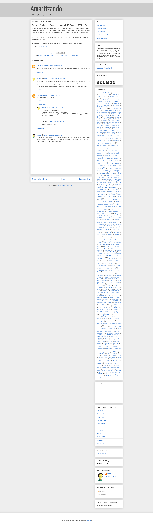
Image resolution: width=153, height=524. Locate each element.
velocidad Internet (102, 358)
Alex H (39, 65)
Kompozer (107, 250)
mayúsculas (116, 268)
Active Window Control (104, 94)
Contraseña (107, 155)
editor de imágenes (108, 179)
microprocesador (115, 277)
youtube (108, 375)
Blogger (113, 123)
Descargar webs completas (111, 170)
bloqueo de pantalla (104, 125)
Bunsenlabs (107, 133)
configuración (109, 152)
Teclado (109, 341)
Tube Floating (100, 352)
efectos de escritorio (104, 180)
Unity (119, 355)
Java (104, 242)
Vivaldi (107, 362)
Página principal (102, 28)
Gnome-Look (101, 437)
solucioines (99, 338)
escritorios (110, 191)
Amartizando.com (102, 25)
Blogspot (119, 123)
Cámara (117, 135)
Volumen (99, 363)
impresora (116, 236)
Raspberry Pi (117, 318)
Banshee (99, 122)
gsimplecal (101, 227)
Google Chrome (114, 216)
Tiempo (117, 345)
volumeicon (116, 362)
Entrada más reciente (39, 179)
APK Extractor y (115, 106)
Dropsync (99, 179)
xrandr (119, 374)
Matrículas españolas (104, 268)
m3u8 (117, 262)
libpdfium (100, 255)
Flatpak (100, 199)
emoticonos (101, 184)
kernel (112, 248)
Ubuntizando (100, 414)
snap (117, 336)
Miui (117, 279)
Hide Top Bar (115, 231)
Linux (99, 258)
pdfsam (102, 304)
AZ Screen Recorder (114, 120)
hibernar (108, 231)
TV (107, 352)
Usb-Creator (112, 357)
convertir (119, 157)
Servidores (99, 331)
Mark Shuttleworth (111, 267)
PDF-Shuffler (118, 302)
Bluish (113, 127)
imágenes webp (108, 236)
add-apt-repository (114, 96)
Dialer (105, 172)
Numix (98, 294)
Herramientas (100, 231)
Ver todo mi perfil (110, 476)
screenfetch (112, 328)
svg (118, 338)
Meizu (112, 272)
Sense (107, 330)
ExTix (108, 194)
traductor (108, 348)
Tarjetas (99, 341)
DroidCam (109, 177)
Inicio (63, 179)
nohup (98, 290)
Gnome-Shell (100, 211)
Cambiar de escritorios (103, 137)
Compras (116, 147)
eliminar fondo (111, 182)
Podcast (116, 309)
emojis (119, 182)
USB (106, 357)
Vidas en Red (101, 424)
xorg (114, 374)
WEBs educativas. (102, 38)
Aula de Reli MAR (102, 454)
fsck (105, 203)
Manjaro (119, 263)
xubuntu (101, 375)
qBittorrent (106, 316)
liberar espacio (117, 253)
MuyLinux (100, 440)
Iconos (110, 234)
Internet (119, 241)
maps (119, 265)
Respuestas (42, 104)
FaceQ (100, 196)
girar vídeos (109, 208)
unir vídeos (113, 355)
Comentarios (102, 495)
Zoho (117, 375)
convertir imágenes (103, 158)
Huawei (109, 232)
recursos (101, 320)
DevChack (99, 172)
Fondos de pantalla (102, 201)
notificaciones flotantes (102, 292)
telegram (99, 343)
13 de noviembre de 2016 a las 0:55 (51, 65)
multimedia (118, 284)
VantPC (119, 357)
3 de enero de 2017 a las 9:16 (57, 107)
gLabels (117, 208)
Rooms (62, 55)
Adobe (98, 98)
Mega (98, 272)
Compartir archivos (114, 145)
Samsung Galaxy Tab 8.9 (72, 55)
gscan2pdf (118, 226)
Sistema (99, 335)
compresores (100, 148)
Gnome (105, 209)
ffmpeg (100, 198)
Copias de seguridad (113, 160)
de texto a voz (110, 167)
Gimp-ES (99, 433)
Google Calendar (101, 215)
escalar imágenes (101, 191)
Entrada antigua (84, 179)
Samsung (105, 326)
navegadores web (112, 287)
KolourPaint (99, 250)
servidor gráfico (115, 330)
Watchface (116, 363)
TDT (104, 341)
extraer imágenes (116, 194)
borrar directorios (106, 128)
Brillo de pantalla (101, 132)
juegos (119, 242)
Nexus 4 (117, 289)
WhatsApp (105, 367)
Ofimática (118, 294)
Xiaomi (108, 374)
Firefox (110, 198)
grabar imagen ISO (114, 222)
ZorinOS (99, 377)
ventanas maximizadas (115, 358)
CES (120, 138)
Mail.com (99, 263)
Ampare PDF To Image (104, 101)
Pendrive (114, 304)
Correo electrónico (113, 162)
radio (111, 318)
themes (99, 345)
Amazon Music (117, 99)
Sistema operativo (112, 335)
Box (118, 130)
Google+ (117, 219)
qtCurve (99, 318)
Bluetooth (106, 127)
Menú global (108, 275)
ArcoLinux (116, 117)
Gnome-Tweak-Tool (113, 211)
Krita (113, 250)
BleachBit (106, 123)
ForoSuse (100, 430)
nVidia (103, 294)
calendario (109, 135)
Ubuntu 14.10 (111, 353)
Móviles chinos (101, 284)
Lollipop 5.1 (111, 260)
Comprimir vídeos (113, 150)
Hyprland (116, 232)
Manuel (39, 78)
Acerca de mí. (101, 31)
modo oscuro (112, 280)
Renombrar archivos (102, 323)
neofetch (99, 289)
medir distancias (115, 270)
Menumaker (118, 275)
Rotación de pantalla (109, 325)
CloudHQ (100, 143)
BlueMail (99, 127)
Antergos (116, 103)
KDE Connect (107, 246)
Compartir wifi (100, 147)
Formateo (111, 201)
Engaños (101, 186)
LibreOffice (108, 256)
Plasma (114, 308)
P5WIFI (57, 55)
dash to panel (107, 165)
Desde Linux (100, 443)
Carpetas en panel (101, 138)
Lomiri (117, 260)
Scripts (119, 328)
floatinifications (107, 199)
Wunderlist (114, 372)
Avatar (98, 120)
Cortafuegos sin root (102, 163)
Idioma (117, 234)
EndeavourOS (117, 184)
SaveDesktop (104, 328)
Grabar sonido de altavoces (114, 224)
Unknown (40, 95)
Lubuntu (107, 262)
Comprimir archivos (112, 148)
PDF (109, 302)
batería (105, 122)
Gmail (98, 209)
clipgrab (119, 142)
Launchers (108, 253)
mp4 (108, 284)
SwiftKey (99, 339)
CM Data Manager (109, 143)
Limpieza (117, 255)
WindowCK (110, 370)
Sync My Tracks (115, 339)
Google (117, 214)
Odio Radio (110, 294)
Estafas (114, 193)
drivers (103, 177)
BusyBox (116, 133)
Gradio (100, 226)
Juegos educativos (104, 244)
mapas (113, 265)
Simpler (117, 331)
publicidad (99, 316)
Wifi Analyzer (111, 369)
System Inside (101, 417)
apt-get (100, 115)
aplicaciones (101, 108)
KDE (98, 246)
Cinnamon (116, 140)
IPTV (100, 242)
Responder (40, 72)
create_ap (99, 165)
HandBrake (99, 229)
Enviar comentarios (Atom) (65, 185)
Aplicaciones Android (111, 110)
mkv (98, 280)
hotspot (98, 232)
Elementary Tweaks (101, 182)
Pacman (107, 299)
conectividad (100, 152)
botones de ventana (109, 130)
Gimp (98, 206)
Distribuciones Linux (106, 174)
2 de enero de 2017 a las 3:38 (51, 95)
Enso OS (116, 186)
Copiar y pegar (100, 160)
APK (107, 106)
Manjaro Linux (103, 265)
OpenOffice (109, 295)
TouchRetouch (100, 348)
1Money (99, 93)
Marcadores (101, 267)
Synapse (106, 339)
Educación (118, 179)
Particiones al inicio (101, 302)
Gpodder (105, 221)
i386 (98, 234)
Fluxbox (115, 199)
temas (107, 343)
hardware (107, 229)
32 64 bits (106, 93)
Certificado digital (112, 138)
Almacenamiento (116, 98)
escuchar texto (106, 193)
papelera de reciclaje (103, 300)
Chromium (108, 140)
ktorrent (100, 251)
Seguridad (100, 330)
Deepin (111, 168)
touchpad (116, 346)
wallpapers (108, 363)
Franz (117, 201)
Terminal (115, 343)
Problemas (117, 313)
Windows (118, 370)
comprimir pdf (100, 150)
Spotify (106, 338)
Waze (105, 365)
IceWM (103, 234)
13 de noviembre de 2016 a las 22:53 (55, 78)
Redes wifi (110, 320)
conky (117, 152)
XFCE (100, 374)
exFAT (119, 193)
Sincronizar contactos (113, 333)
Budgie (113, 132)
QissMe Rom (115, 316)
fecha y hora (112, 196)
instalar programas (109, 241)
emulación (109, 184)
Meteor (106, 277)
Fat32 (105, 196)
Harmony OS (116, 229)
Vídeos (115, 360)
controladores (111, 157)
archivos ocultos (108, 117)
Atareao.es (100, 410)
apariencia (100, 106)
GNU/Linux (102, 213)
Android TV (108, 103)
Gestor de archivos (103, 204)
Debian (103, 168)
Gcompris (110, 203)
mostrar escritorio (107, 282)
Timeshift (99, 346)
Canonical (115, 137)
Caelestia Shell (100, 135)
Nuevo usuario (115, 292)
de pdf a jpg (101, 167)
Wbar (110, 365)
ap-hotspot (116, 105)
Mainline (113, 263)
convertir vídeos (115, 158)
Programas (105, 315)
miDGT (105, 278)
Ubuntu (114, 352)
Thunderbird (108, 345)
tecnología (116, 341)
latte (120, 251)
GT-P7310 (46, 55)
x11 (120, 372)
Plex (108, 309)
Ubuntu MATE (105, 355)
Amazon (109, 99)
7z (112, 93)
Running (99, 326)
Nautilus (101, 287)
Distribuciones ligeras (115, 172)
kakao (112, 244)
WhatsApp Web (115, 367)
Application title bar (116, 113)
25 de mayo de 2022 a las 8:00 (53, 135)
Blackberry (99, 123)
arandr (113, 115)
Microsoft (99, 279)
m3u (113, 262)
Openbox (101, 295)
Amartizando (46, 9)
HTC (104, 232)
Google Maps (110, 217)
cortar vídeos (115, 163)
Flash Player (118, 198)
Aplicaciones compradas (103, 112)
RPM (118, 325)
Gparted (99, 221)
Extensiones (101, 194)
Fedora (119, 196)
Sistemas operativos (102, 336)
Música (100, 285)
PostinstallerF (100, 313)
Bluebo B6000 (115, 125)
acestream (118, 93)
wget (98, 367)
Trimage (117, 350)
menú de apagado (109, 273)
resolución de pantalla (115, 323)
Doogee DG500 (115, 175)
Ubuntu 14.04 (101, 353)
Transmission (109, 350)
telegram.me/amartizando (104, 68)
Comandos (105, 145)
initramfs (117, 239)
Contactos (99, 155)
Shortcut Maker (109, 331)
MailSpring (105, 263)
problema (109, 313)
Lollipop (52, 55)
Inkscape (99, 241)
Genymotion (118, 203)
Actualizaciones (101, 96)
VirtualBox (99, 362)
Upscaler (101, 357)
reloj (108, 321)
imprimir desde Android (103, 237)
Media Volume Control (102, 270)
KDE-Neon (116, 246)
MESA (100, 277)
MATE (119, 267)
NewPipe (105, 289)
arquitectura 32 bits (102, 119)
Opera (98, 297)
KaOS (117, 244)
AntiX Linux (106, 105)
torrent (107, 346)
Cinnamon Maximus (102, 142)
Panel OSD (115, 299)
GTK (116, 227)
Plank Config (103, 307)
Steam (112, 338)
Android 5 (99, 103)
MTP (112, 284)
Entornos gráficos (102, 189)
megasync (105, 272)
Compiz (109, 147)
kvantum (113, 252)
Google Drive (100, 217)
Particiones (115, 300)
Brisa (108, 132)
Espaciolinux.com (102, 427)
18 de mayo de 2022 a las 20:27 (57, 121)
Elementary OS (115, 181)
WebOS (117, 365)
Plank (119, 306)
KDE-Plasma (101, 248)
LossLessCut (100, 262)
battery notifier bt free (114, 122)
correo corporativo (101, 162)
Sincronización (100, 333)
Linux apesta (112, 258)
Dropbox (116, 177)
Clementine (112, 142)
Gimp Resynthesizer (110, 206)
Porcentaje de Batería (103, 311)
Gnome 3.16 (115, 209)
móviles (117, 282)
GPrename (112, 221)
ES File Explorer (114, 189)
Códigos (99, 145)
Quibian (105, 318)
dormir (98, 177)
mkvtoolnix (104, 280)
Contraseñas (116, 155)
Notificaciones (115, 290)
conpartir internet (101, 153)
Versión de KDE (104, 360)
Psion (116, 315)
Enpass (108, 186)
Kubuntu (106, 251)
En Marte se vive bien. (103, 35)
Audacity (112, 118)
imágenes (99, 236)
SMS (112, 336)
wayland (99, 365)
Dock (107, 175)
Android (40, 55)
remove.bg (115, 321)
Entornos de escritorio (106, 188)
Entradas (101, 491)
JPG (114, 242)
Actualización (115, 94)
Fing (105, 198)
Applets (107, 113)
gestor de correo (114, 204)
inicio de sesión (107, 239)
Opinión (105, 297)
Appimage (113, 112)
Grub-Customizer (108, 226)
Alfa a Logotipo (106, 98)
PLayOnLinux (100, 309)
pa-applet (99, 299)
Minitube (111, 278)
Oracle (111, 297)
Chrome (100, 140)
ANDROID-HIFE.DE (43, 46)
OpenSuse (116, 295)
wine (100, 372)
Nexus (111, 289)
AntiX (98, 105)
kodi (118, 248)
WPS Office (106, 372)
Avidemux (104, 120)
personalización (102, 306)
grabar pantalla (100, 224)
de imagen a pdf (117, 165)
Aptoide (107, 115)
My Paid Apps (117, 285)
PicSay (114, 306)
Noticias (104, 290)
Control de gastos (101, 157)
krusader (119, 250)
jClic (110, 242)
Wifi (104, 369)
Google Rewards (106, 219)
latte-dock (101, 253)
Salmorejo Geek (102, 420)
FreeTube (99, 203)
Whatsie (99, 369)
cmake (117, 143)
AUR (118, 118)
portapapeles (116, 311)
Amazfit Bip (102, 99)
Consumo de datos (113, 153)
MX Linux (107, 285)
